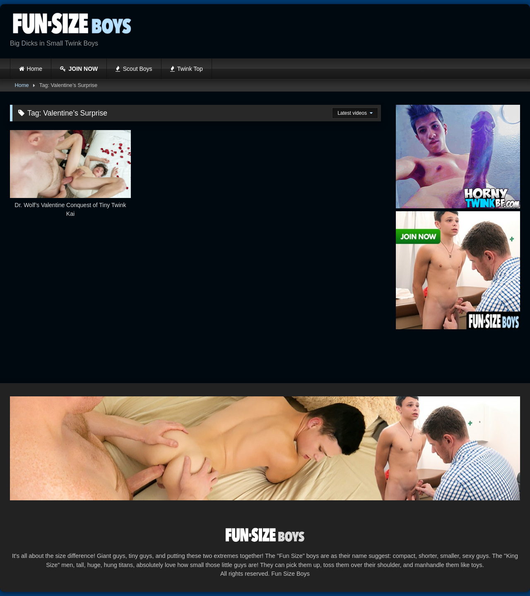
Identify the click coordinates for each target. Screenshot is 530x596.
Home (34, 68)
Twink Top (186, 68)
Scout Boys (134, 68)
